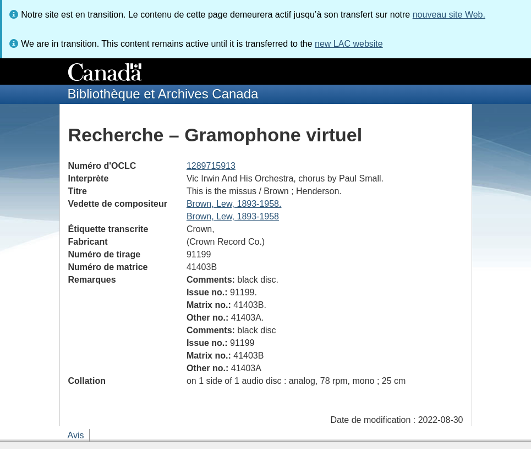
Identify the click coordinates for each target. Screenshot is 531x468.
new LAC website (349, 43)
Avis (76, 435)
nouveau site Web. (449, 14)
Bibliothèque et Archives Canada (163, 93)
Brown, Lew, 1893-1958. (234, 203)
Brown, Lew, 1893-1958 (233, 216)
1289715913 (211, 165)
